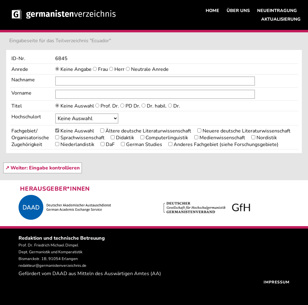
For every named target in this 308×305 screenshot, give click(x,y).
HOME (212, 10)
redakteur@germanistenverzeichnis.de (52, 265)
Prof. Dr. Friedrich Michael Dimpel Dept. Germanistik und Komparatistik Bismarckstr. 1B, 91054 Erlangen (50, 252)
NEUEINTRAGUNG (277, 10)
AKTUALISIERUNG (281, 19)
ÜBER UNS (238, 10)
